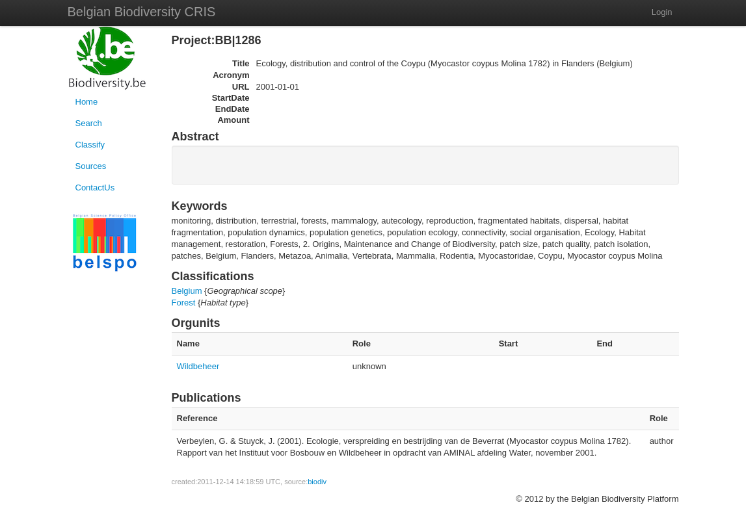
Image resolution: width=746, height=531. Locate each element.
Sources (91, 166)
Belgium (187, 291)
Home (86, 102)
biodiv (317, 482)
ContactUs (95, 187)
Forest (184, 302)
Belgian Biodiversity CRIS (142, 12)
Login (662, 12)
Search (88, 123)
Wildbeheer (198, 366)
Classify (90, 144)
